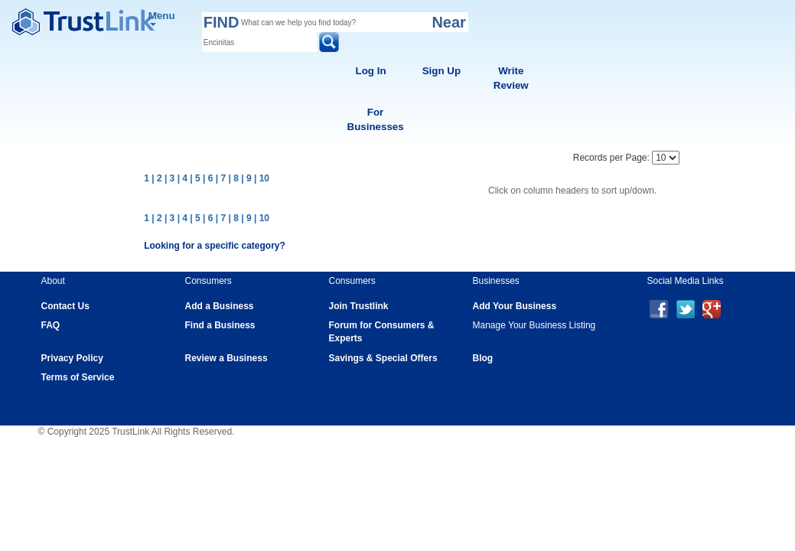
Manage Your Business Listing (534, 325)
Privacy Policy (72, 358)
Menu (161, 18)
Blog (483, 358)
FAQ (50, 325)
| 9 (246, 178)
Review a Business (226, 358)
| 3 (169, 178)
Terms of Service (78, 377)
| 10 (261, 178)
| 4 (182, 178)
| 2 (156, 178)
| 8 (234, 178)
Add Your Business (515, 306)
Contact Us (65, 306)
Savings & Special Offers (383, 358)
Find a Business (220, 325)
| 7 (221, 178)
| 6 (208, 178)
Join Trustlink (359, 306)
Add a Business (219, 306)
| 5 (195, 178)
